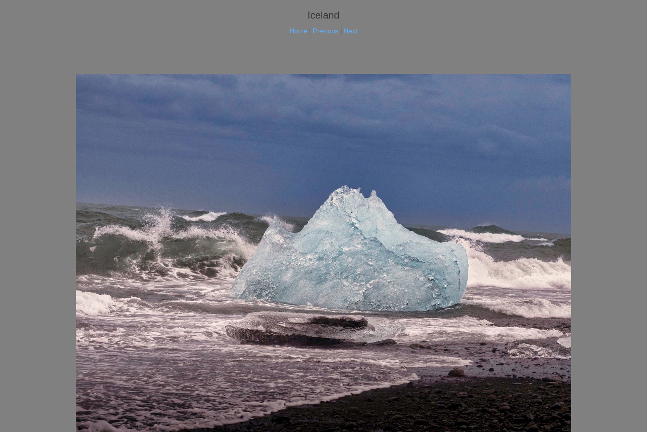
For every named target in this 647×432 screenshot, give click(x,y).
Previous (325, 31)
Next (350, 31)
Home (298, 31)
